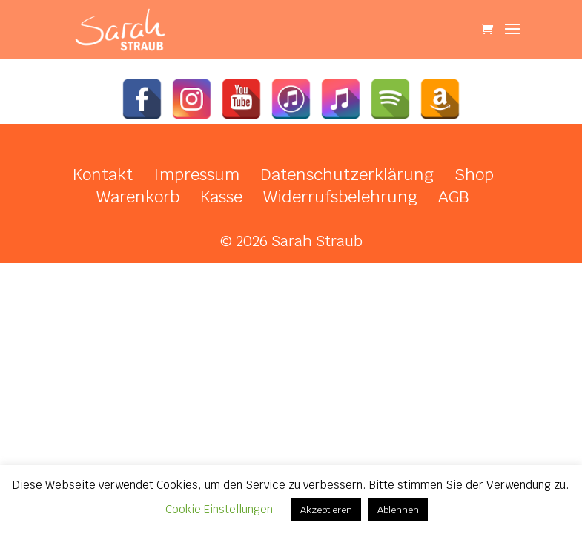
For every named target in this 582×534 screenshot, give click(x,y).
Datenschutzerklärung (347, 174)
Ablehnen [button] (398, 510)
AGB (453, 196)
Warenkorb (137, 196)
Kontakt (103, 174)
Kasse (221, 196)
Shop (474, 174)
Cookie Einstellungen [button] (219, 509)
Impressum (196, 174)
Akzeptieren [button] (326, 510)
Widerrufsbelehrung (340, 196)
